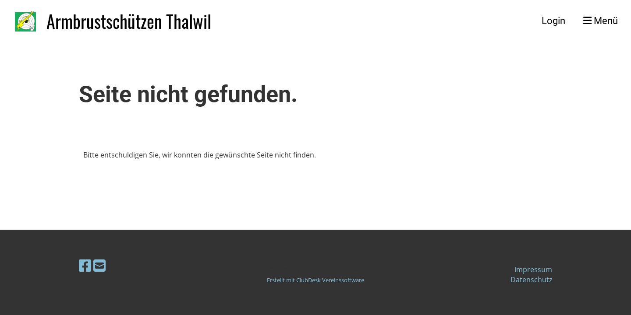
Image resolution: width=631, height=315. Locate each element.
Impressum (533, 269)
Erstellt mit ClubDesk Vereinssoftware (315, 280)
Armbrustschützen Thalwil (128, 21)
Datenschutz (531, 279)
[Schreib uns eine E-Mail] (99, 265)
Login (553, 20)
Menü (600, 20)
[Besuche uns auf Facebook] (85, 265)
